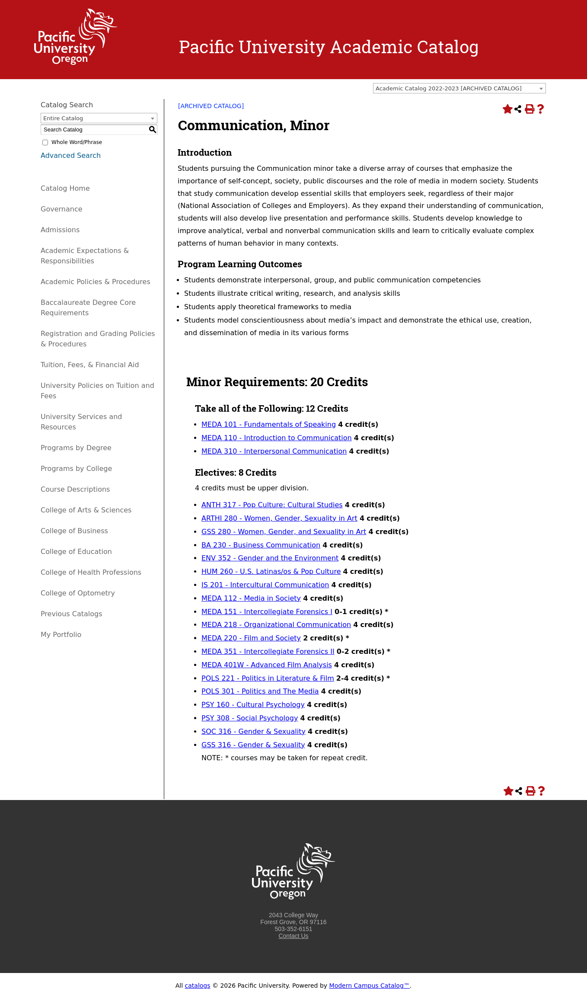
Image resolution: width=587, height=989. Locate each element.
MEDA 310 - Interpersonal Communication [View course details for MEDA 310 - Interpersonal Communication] (274, 451)
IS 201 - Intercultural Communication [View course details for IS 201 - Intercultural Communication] (265, 585)
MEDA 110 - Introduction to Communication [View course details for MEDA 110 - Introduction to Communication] (276, 438)
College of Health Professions (91, 572)
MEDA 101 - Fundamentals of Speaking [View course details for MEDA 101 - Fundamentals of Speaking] (268, 424)
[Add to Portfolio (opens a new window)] (506, 109)
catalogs (198, 985)
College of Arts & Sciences (86, 510)
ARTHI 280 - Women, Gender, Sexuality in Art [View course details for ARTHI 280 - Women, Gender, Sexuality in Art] (279, 518)
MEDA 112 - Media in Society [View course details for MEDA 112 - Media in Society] (251, 598)
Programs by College (76, 468)
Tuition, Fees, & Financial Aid (90, 365)
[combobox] (459, 88)
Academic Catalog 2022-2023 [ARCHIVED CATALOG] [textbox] (449, 88)
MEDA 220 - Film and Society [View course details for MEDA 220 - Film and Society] (251, 638)
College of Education (76, 551)
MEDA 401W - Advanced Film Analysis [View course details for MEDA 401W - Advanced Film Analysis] (266, 665)
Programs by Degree (76, 448)
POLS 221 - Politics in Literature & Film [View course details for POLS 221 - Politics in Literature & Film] (267, 678)
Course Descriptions (75, 489)
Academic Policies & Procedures (95, 282)
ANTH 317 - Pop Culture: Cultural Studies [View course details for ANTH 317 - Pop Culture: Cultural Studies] (272, 505)
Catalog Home (65, 188)
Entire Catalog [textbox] (63, 118)
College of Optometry (78, 593)
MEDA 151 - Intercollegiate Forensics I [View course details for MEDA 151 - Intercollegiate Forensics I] (266, 612)
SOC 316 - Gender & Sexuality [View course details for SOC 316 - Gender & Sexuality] (253, 731)
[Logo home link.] (75, 62)
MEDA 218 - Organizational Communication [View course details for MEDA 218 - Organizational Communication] (276, 625)
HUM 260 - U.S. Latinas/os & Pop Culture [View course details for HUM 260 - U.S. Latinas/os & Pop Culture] (271, 571)
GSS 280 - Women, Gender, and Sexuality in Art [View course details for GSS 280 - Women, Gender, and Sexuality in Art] (283, 532)
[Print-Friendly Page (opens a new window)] (529, 109)
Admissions (60, 230)
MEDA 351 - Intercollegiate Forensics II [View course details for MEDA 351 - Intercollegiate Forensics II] (268, 651)
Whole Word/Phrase (76, 142)
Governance (62, 209)
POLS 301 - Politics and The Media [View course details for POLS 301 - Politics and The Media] (260, 691)
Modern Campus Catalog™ (369, 985)
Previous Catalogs (71, 614)
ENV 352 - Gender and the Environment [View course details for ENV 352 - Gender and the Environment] (269, 558)
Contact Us (293, 935)
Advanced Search (71, 155)
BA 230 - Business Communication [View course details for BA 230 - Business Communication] (260, 545)
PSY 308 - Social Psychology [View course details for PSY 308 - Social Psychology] (249, 718)
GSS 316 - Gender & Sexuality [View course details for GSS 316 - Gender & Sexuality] (253, 745)
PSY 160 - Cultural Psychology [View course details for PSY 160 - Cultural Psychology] (253, 705)
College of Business (74, 531)
